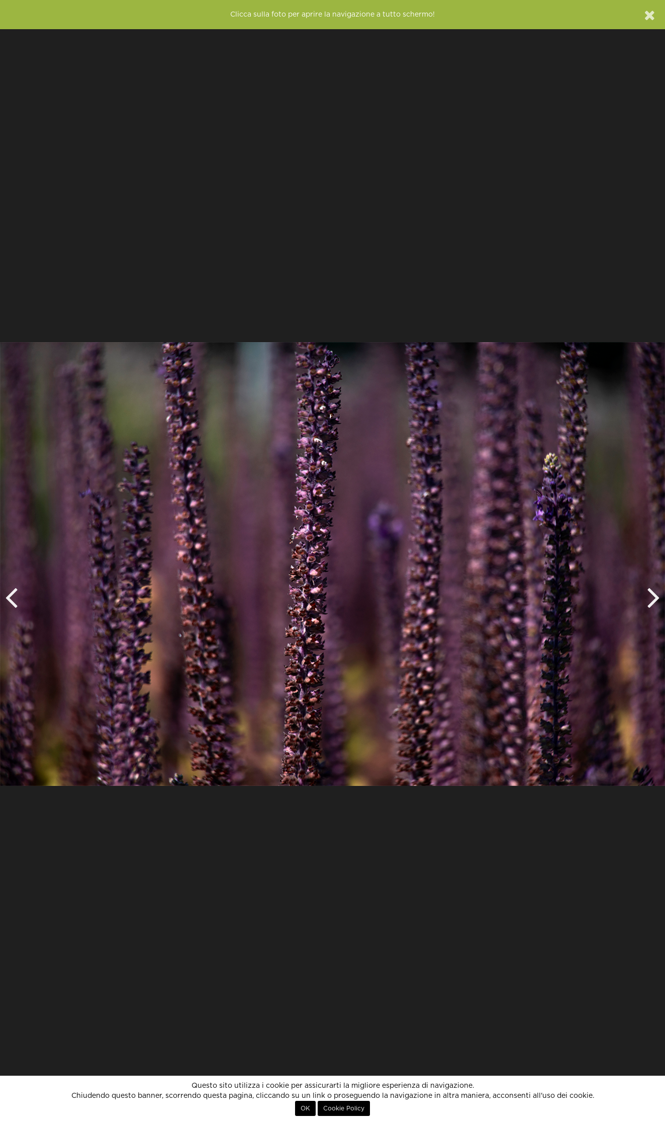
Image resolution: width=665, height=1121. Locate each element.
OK (305, 1108)
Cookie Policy (343, 1108)
